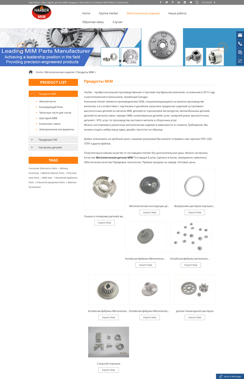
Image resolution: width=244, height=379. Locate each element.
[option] (122, 47)
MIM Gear (47, 177)
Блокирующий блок (51, 107)
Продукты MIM (85, 72)
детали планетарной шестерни (195, 311)
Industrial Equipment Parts (51, 182)
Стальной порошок (108, 363)
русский (207, 2)
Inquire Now (104, 222)
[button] (21, 47)
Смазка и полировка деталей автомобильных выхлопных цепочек (104, 216)
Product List (53, 82)
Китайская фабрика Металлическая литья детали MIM (108, 311)
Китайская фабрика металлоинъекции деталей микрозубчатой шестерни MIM (190, 258)
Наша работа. (177, 13)
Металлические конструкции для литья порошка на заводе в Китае (149, 206)
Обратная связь (93, 22)
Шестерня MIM (48, 118)
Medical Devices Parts (53, 173)
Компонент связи (49, 124)
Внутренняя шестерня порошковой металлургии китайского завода (194, 206)
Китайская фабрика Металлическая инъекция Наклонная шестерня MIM (145, 258)
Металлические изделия (143, 13)
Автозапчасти (47, 101)
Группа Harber (108, 13)
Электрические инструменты (56, 129)
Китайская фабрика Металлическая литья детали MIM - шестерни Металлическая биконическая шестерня (149, 311)
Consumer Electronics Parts (43, 168)
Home (86, 13)
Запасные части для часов (55, 112)
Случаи (117, 22)
